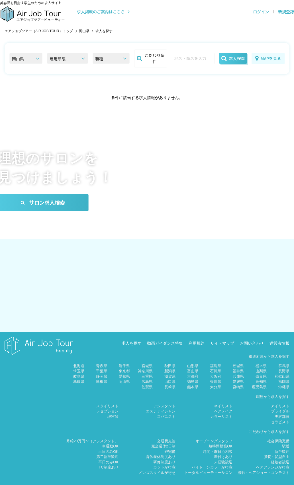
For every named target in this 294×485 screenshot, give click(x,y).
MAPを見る (268, 58)
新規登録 (286, 12)
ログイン (261, 12)
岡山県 (84, 31)
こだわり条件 (151, 58)
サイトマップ (222, 335)
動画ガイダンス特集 (165, 335)
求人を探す (132, 335)
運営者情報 (279, 335)
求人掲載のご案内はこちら (104, 12)
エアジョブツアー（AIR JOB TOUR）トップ (39, 31)
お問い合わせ (252, 335)
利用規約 (197, 335)
